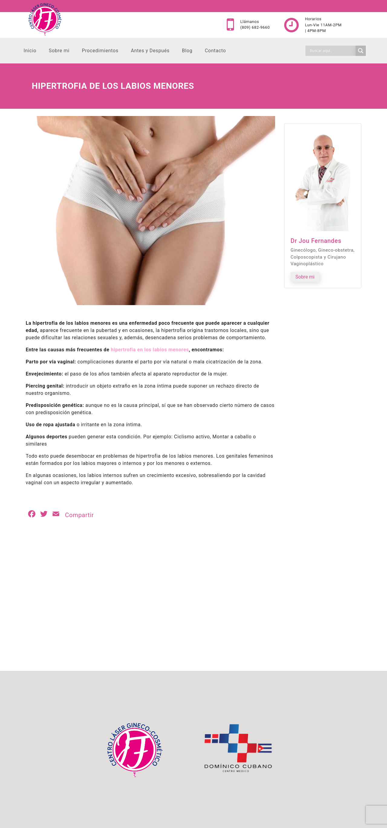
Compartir (79, 515)
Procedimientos (100, 50)
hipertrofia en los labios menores (150, 350)
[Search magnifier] (361, 51)
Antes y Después (150, 50)
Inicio (30, 50)
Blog (187, 50)
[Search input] (332, 51)
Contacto (215, 50)
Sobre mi (59, 50)
